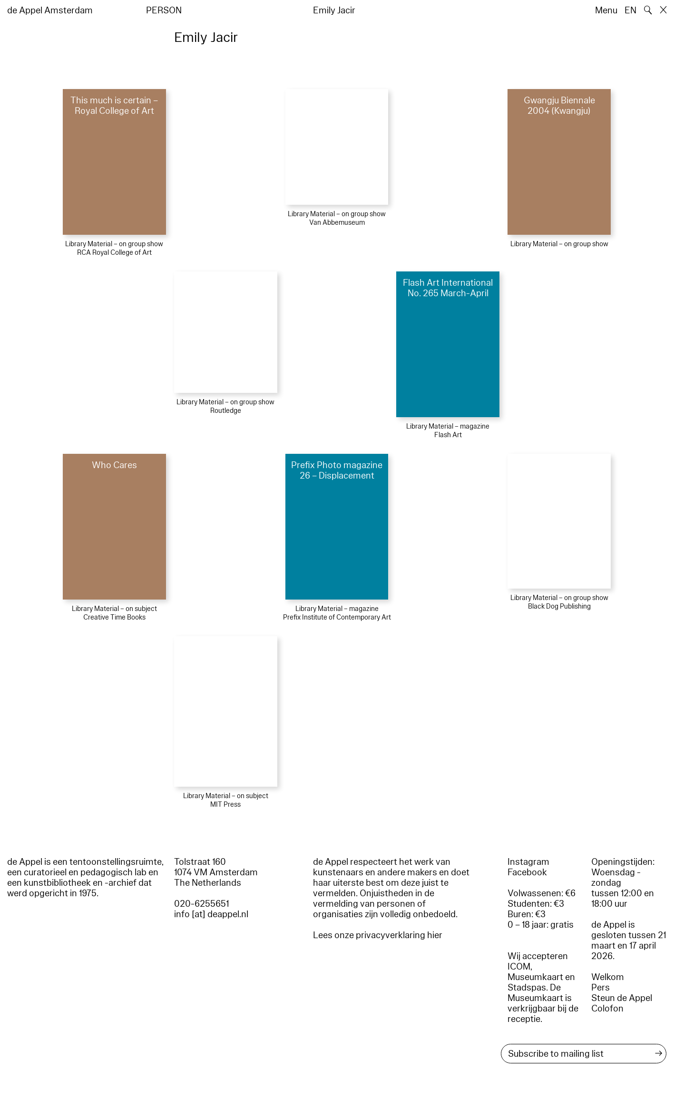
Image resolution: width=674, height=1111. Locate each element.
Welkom (607, 977)
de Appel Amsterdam (50, 10)
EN (630, 10)
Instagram (528, 862)
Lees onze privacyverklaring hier (377, 935)
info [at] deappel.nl (211, 914)
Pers (600, 987)
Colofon (607, 1008)
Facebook (527, 872)
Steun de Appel (621, 998)
